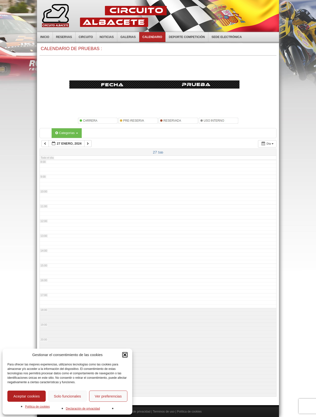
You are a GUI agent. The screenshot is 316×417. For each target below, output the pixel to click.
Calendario (152, 37)
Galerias (128, 37)
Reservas (64, 37)
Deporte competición (187, 37)
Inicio (44, 37)
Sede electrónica (227, 37)
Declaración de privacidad (83, 408)
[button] (124, 354)
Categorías (66, 133)
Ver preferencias (108, 396)
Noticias (106, 37)
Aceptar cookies (26, 396)
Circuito (86, 37)
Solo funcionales (67, 396)
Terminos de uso (164, 411)
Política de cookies (37, 406)
